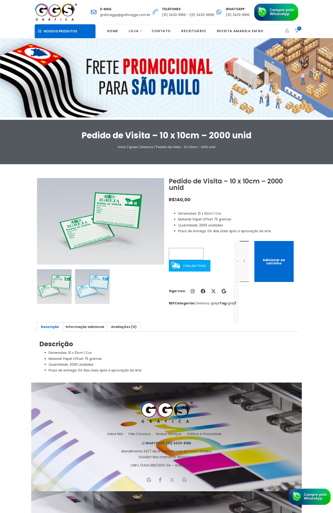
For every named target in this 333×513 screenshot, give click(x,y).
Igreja (133, 147)
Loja (134, 31)
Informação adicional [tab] (85, 326)
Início (122, 147)
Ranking (197, 494)
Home (112, 31)
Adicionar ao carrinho (274, 262)
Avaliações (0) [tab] (124, 326)
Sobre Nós (115, 434)
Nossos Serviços (169, 434)
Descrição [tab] (50, 326)
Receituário (193, 31)
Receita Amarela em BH (240, 31)
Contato (161, 31)
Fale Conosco (140, 434)
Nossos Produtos (57, 31)
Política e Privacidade (204, 434)
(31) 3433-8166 (238, 14)
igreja (231, 303)
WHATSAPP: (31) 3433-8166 (166, 443)
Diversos (146, 147)
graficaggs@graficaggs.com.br (125, 14)
